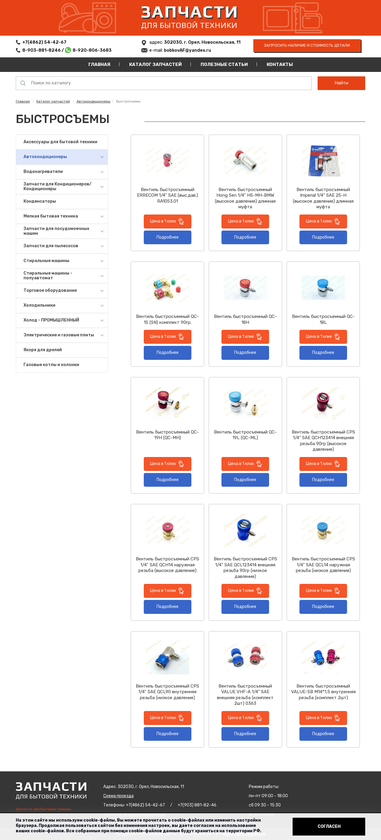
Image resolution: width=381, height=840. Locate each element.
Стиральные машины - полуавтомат (48, 276)
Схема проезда (118, 795)
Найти (341, 83)
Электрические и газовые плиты (59, 335)
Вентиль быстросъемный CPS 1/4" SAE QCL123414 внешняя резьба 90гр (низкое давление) (245, 567)
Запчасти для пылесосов (51, 245)
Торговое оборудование (50, 290)
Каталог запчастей (155, 64)
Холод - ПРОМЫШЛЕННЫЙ (51, 320)
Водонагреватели (43, 171)
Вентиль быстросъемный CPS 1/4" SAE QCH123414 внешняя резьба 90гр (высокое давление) (323, 440)
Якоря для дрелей (43, 349)
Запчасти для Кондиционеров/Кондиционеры (57, 187)
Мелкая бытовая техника (51, 216)
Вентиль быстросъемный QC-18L (323, 319)
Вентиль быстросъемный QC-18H (245, 319)
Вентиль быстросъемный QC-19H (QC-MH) (167, 435)
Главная (99, 64)
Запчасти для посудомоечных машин (56, 231)
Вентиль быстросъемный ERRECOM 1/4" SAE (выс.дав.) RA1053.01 (167, 195)
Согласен (329, 826)
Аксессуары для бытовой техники (60, 141)
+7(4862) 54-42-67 (44, 42)
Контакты (280, 64)
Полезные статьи (224, 64)
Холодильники (39, 305)
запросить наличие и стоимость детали (307, 45)
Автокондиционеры (93, 101)
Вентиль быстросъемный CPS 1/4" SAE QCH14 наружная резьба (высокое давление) (167, 564)
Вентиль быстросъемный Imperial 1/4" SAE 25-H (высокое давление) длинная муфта (323, 198)
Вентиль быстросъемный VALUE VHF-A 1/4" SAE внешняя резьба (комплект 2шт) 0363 (245, 694)
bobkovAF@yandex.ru (187, 50)
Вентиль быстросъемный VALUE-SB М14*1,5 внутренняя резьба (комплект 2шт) (323, 691)
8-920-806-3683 (92, 50)
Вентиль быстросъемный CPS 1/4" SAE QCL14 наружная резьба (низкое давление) (323, 564)
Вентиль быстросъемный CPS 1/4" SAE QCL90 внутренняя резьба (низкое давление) (167, 691)
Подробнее (168, 237)
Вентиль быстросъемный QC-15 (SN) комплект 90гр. (167, 319)
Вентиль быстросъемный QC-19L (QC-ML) (245, 435)
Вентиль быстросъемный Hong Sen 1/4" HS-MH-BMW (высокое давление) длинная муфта (245, 198)
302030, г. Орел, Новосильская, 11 (202, 42)
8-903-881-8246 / (43, 50)
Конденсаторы (40, 201)
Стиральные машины (46, 260)
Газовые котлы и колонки (51, 364)
